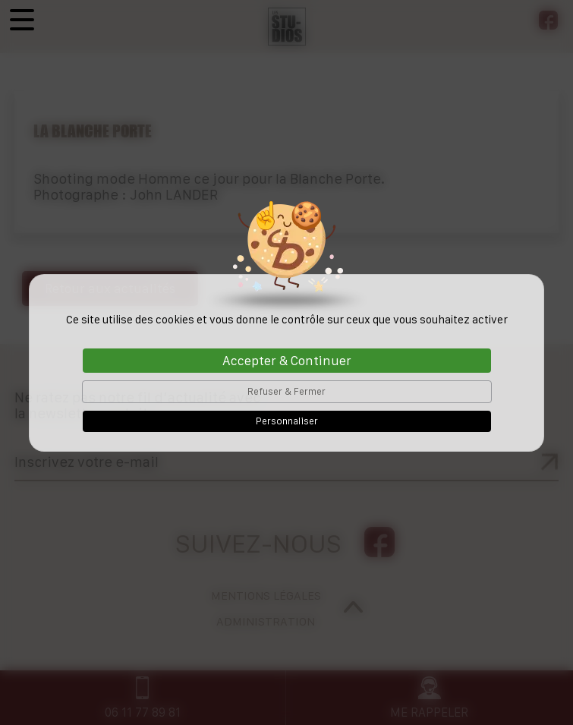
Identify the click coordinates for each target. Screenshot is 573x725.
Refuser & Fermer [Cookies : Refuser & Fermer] (286, 391)
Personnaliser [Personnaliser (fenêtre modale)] (287, 421)
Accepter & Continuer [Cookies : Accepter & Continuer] (286, 360)
